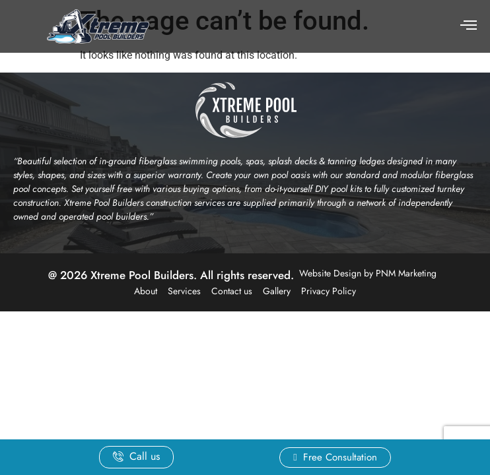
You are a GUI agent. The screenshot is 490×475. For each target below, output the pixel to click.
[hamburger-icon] (468, 26)
